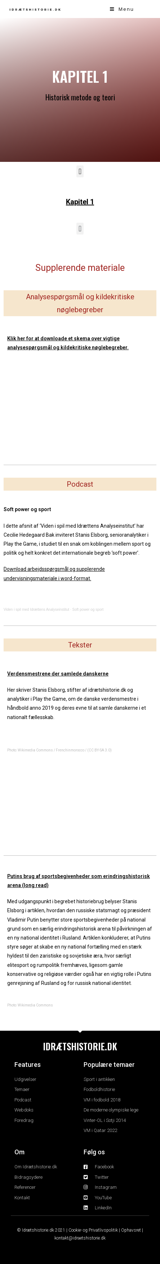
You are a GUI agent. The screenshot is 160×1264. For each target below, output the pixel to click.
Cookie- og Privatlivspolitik (93, 1230)
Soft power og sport (87, 609)
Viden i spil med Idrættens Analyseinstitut (36, 609)
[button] (79, 171)
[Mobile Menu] (122, 9)
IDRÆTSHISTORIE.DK (80, 1046)
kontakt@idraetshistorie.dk (80, 1238)
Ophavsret (131, 1230)
